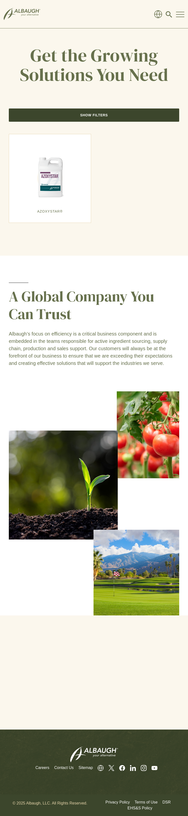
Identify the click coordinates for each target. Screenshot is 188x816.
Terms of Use (146, 802)
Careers (42, 768)
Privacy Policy (118, 802)
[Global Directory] (158, 14)
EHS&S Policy (140, 808)
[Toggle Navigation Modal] (180, 14)
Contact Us (64, 768)
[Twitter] (109, 767)
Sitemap (86, 768)
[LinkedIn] (130, 767)
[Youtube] (152, 767)
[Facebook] (119, 767)
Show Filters (94, 115)
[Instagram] (141, 767)
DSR (166, 802)
